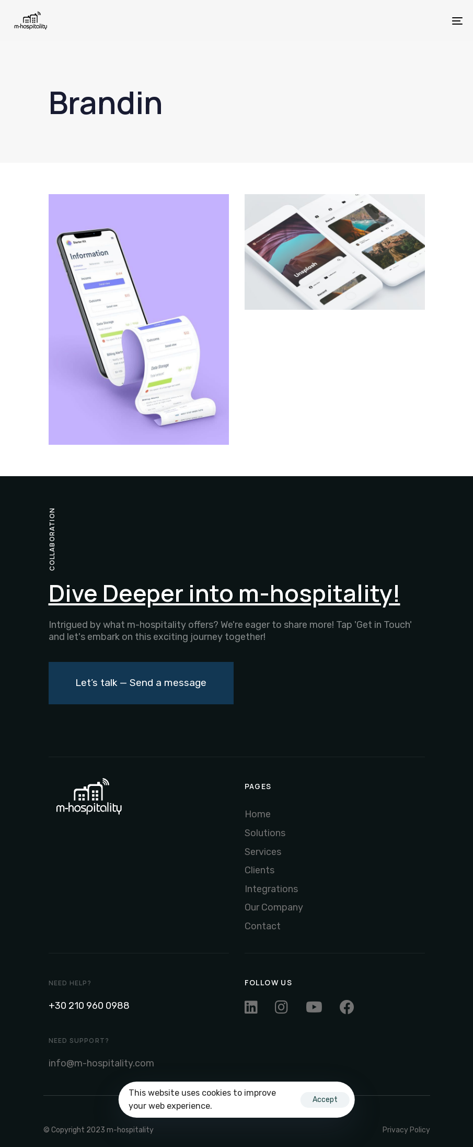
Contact (263, 926)
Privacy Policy (406, 1130)
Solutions (265, 833)
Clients (259, 870)
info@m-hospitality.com (101, 1063)
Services (263, 852)
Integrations (271, 889)
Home (258, 814)
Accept (325, 1099)
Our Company (274, 907)
